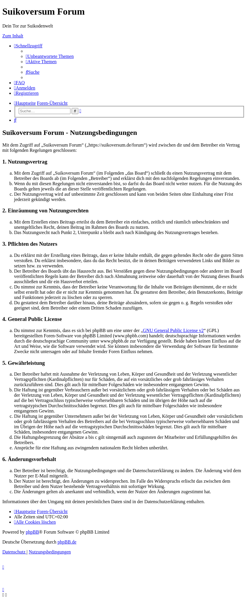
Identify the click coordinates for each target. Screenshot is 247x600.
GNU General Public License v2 (173, 330)
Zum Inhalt (12, 35)
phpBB (32, 531)
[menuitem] (50, 56)
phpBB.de (67, 541)
